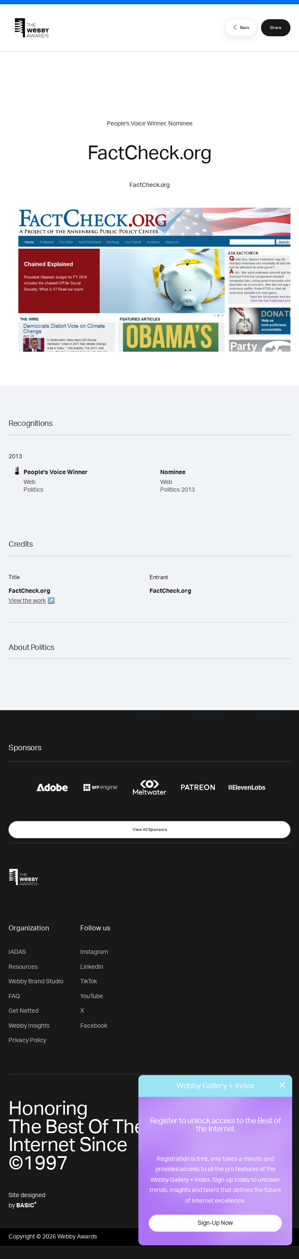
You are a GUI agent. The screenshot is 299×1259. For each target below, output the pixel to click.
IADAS (17, 952)
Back (240, 27)
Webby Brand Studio (36, 982)
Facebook (93, 1026)
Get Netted (23, 1011)
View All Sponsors (149, 830)
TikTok (88, 982)
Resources (23, 967)
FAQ (14, 997)
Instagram (94, 952)
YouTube (91, 997)
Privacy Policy (27, 1040)
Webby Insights (29, 1026)
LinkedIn (91, 967)
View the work (27, 601)
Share (275, 28)
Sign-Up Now (215, 1223)
